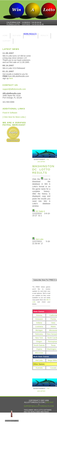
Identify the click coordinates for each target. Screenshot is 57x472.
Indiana (39, 323)
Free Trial (30, 35)
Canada (53, 368)
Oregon (39, 342)
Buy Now (17, 35)
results (44, 35)
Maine (53, 326)
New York (39, 338)
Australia (39, 368)
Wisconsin (39, 353)
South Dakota (39, 345)
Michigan (39, 330)
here (11, 78)
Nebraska (39, 334)
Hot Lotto (39, 239)
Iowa (53, 323)
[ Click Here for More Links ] (14, 117)
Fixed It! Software (10, 113)
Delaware (39, 319)
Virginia (39, 349)
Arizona (39, 315)
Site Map (49, 402)
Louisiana (39, 326)
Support (6, 41)
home (5, 35)
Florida (53, 319)
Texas (53, 345)
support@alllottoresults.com (14, 89)
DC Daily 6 (40, 211)
